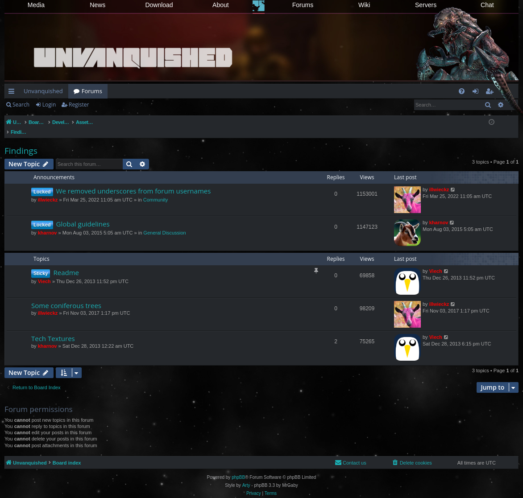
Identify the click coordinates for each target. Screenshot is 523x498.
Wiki (364, 4)
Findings (20, 141)
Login (49, 104)
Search (20, 104)
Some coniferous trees (66, 296)
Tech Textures (53, 329)
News (97, 4)
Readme (66, 263)
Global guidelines (83, 214)
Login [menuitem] (477, 93)
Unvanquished (43, 91)
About (220, 4)
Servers (425, 4)
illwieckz (48, 190)
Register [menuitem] (491, 93)
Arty (246, 475)
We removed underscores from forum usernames (133, 181)
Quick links (13, 93)
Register (79, 104)
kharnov (47, 223)
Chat (487, 4)
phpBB (238, 467)
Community (155, 190)
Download (159, 4)
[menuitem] (462, 91)
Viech (44, 272)
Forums (302, 4)
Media (36, 4)
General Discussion (164, 223)
